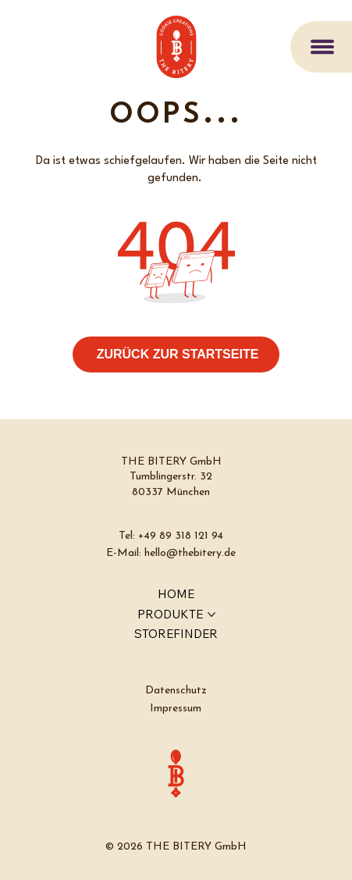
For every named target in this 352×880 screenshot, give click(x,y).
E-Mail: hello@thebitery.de (171, 553)
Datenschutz (176, 691)
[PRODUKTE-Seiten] (211, 614)
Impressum (175, 708)
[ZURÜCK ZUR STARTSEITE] (176, 354)
